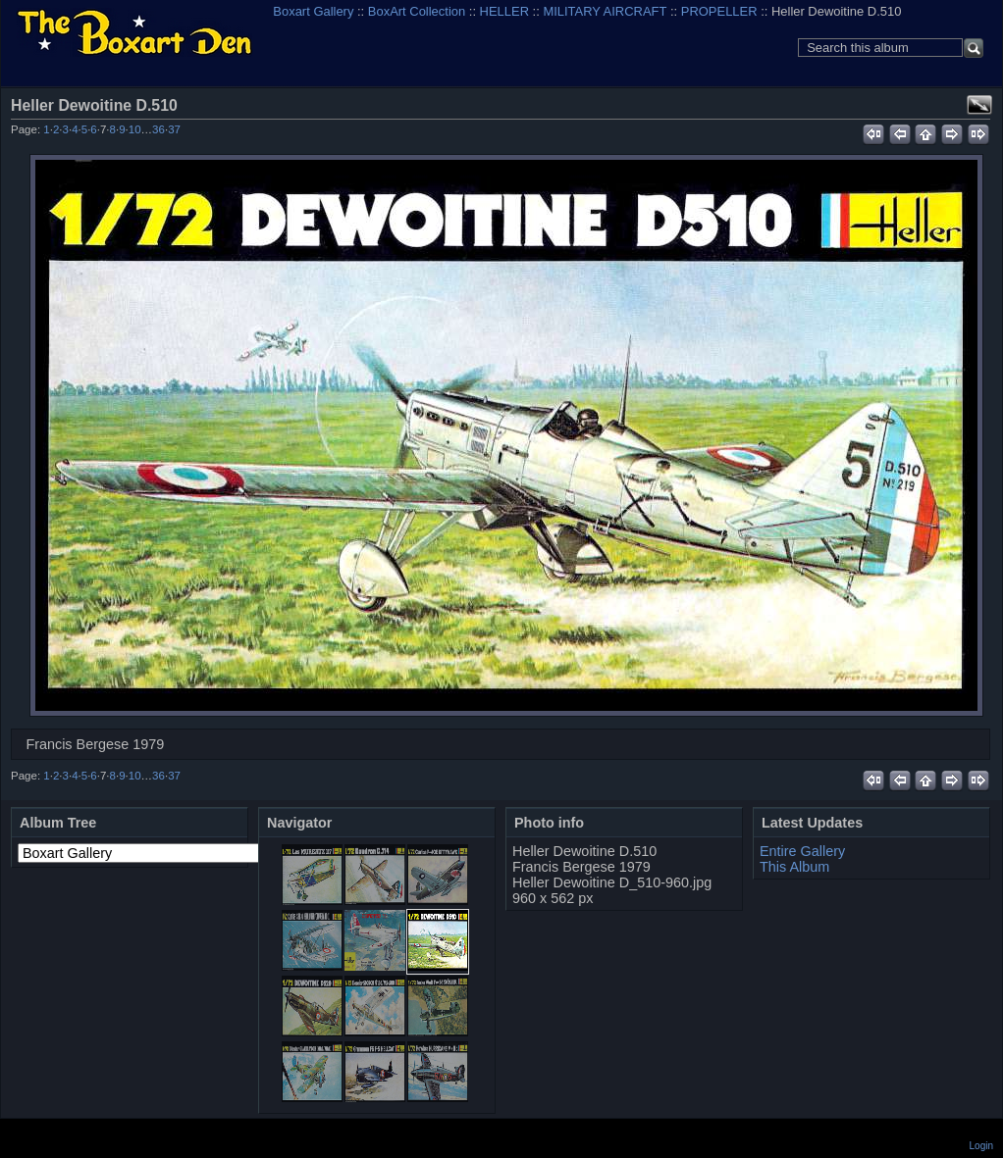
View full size (979, 105)
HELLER (504, 11)
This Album (794, 867)
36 (158, 129)
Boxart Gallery (313, 11)
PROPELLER (719, 11)
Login (981, 1145)
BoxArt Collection (416, 11)
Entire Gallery (802, 851)
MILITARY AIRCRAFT (604, 11)
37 (174, 129)
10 (135, 129)
